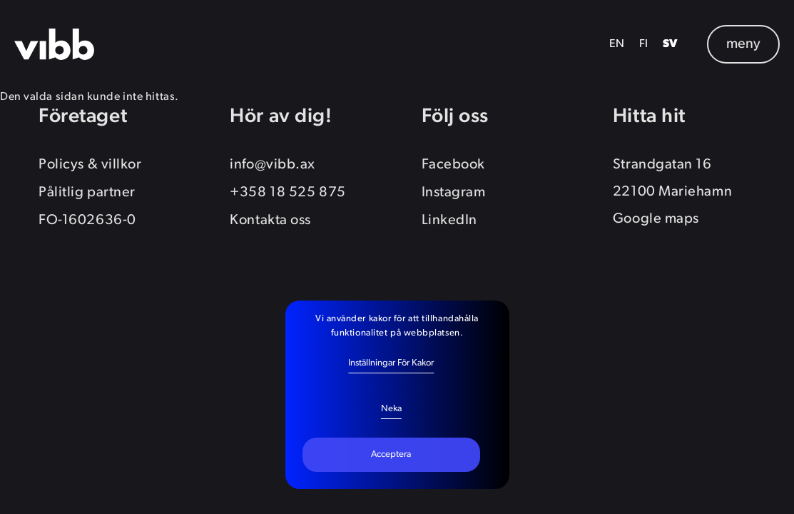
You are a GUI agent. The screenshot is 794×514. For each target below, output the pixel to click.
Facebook (453, 165)
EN (617, 44)
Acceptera (391, 454)
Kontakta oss (270, 220)
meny (743, 44)
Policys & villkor (90, 165)
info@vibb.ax (272, 165)
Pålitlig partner (87, 193)
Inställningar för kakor (391, 363)
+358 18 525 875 (287, 193)
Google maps (656, 219)
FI (643, 44)
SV (670, 44)
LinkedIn (449, 220)
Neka (391, 408)
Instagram (454, 193)
